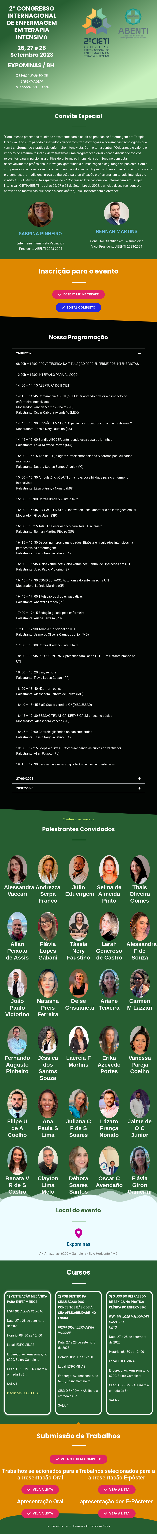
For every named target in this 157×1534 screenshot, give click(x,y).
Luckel (68, 1525)
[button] (78, 353)
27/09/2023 (24, 779)
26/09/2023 (24, 353)
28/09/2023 (24, 788)
